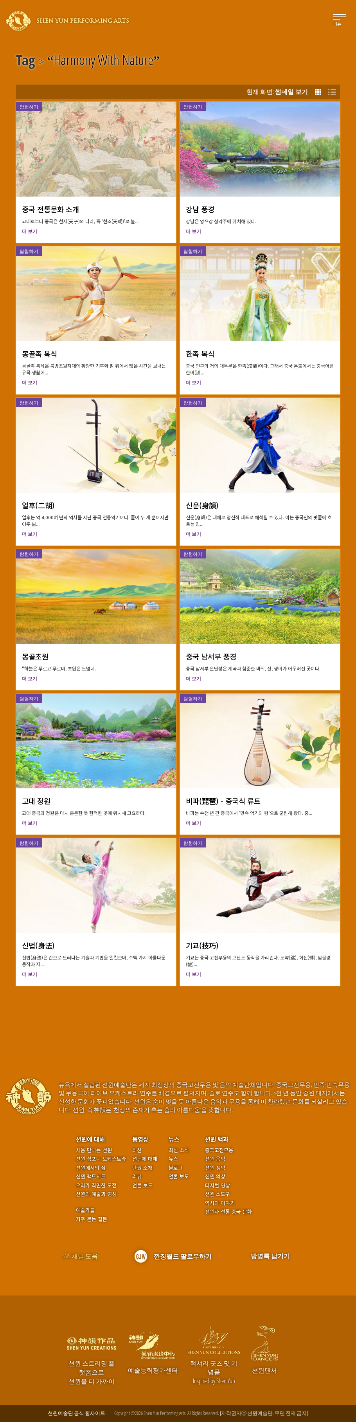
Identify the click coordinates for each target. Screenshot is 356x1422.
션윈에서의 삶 (91, 1167)
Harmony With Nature (103, 61)
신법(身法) (38, 945)
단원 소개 (142, 1167)
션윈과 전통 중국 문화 (228, 1211)
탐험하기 (29, 106)
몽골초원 (35, 656)
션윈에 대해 (90, 1139)
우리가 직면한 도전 (96, 1185)
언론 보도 (142, 1185)
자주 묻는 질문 (91, 1219)
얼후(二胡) (38, 505)
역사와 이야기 (220, 1203)
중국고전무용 (219, 1150)
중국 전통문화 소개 (50, 209)
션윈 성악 (215, 1167)
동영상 (140, 1139)
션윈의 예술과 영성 (96, 1194)
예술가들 (85, 1210)
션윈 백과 (216, 1139)
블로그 (176, 1167)
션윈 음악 (215, 1158)
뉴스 (174, 1139)
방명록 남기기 (270, 1256)
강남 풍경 (200, 209)
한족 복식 (200, 354)
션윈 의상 (215, 1176)
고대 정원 (36, 801)
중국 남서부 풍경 (211, 656)
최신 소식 (179, 1150)
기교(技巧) (202, 945)
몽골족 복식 (39, 354)
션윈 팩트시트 (91, 1176)
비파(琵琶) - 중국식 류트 (223, 801)
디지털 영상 (217, 1185)
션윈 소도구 (217, 1194)
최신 (137, 1150)
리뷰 (137, 1176)
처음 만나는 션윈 (94, 1150)
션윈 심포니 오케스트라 (101, 1158)
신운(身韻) (202, 505)
